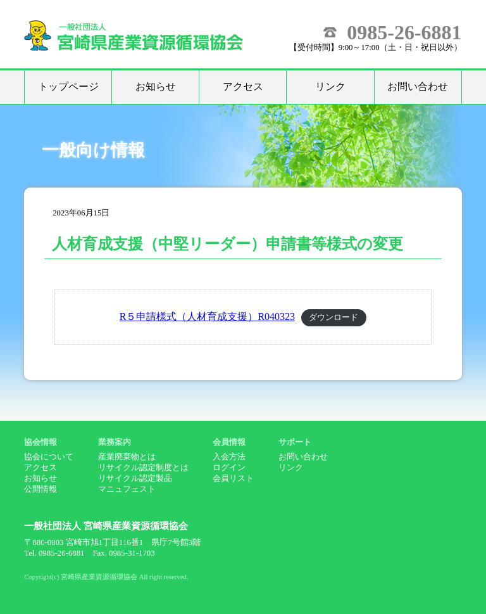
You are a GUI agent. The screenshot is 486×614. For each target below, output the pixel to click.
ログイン (229, 467)
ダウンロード (333, 317)
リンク (330, 86)
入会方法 (229, 456)
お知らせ (155, 86)
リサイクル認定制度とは (143, 467)
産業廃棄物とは (127, 456)
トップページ (68, 86)
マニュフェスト (127, 489)
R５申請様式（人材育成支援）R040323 (207, 316)
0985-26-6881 (404, 32)
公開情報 (40, 489)
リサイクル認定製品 (135, 478)
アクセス (243, 86)
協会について (48, 456)
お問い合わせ (417, 86)
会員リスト (233, 478)
